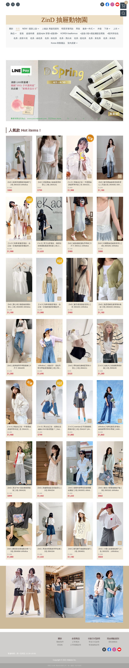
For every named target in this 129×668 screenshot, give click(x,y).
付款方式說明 (94, 639)
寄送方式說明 (94, 642)
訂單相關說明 (75, 645)
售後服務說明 (94, 645)
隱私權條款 (113, 642)
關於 (60, 639)
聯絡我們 (59, 642)
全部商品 (76, 639)
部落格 (60, 645)
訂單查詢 (75, 642)
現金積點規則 (113, 639)
